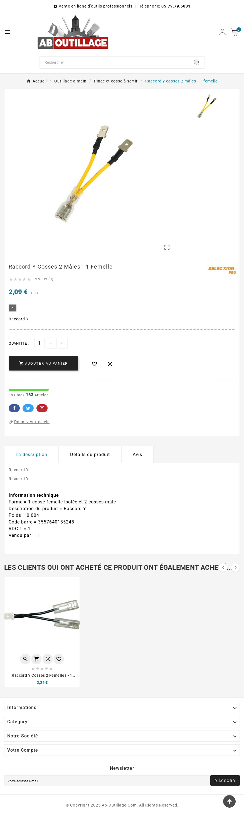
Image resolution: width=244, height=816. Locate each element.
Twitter (28, 408)
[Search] (196, 62)
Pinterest (42, 408)
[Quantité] (39, 343)
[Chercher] (114, 62)
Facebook (14, 408)
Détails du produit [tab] (90, 454)
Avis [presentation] (137, 454)
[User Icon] (222, 32)
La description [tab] (31, 454)
